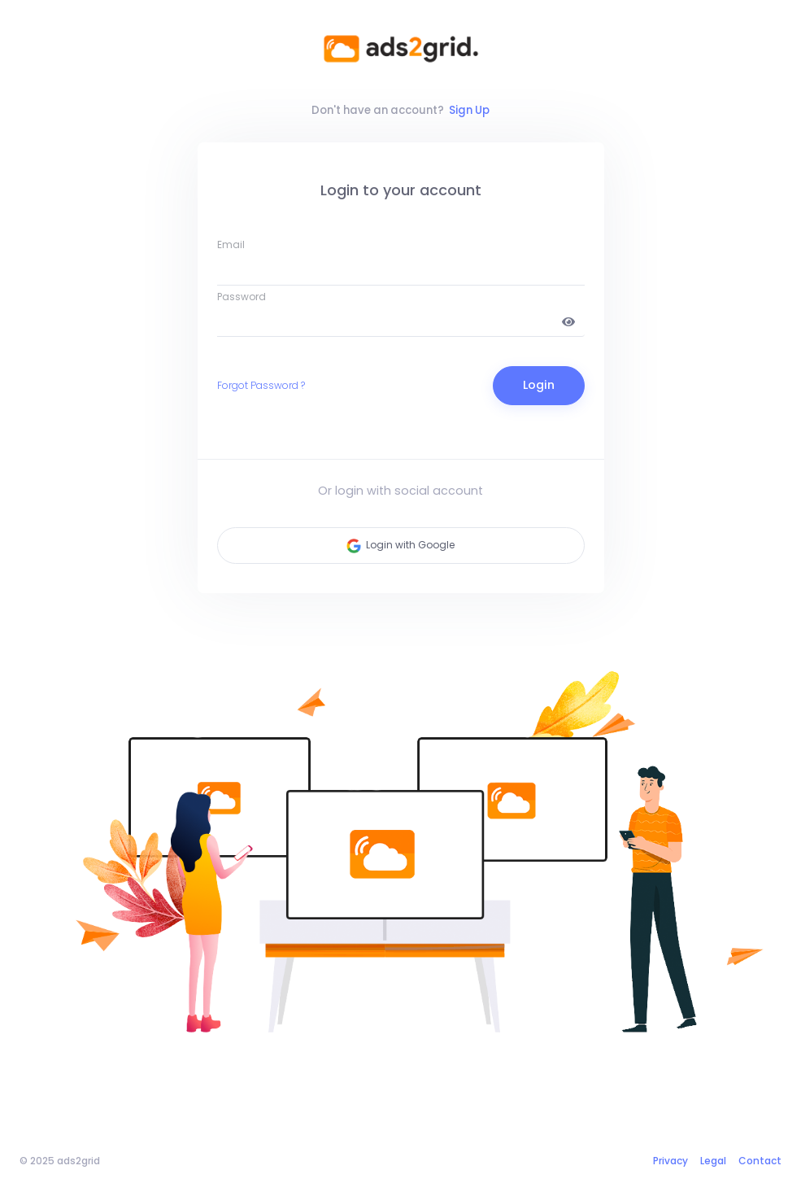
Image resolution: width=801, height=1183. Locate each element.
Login (539, 385)
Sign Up (469, 110)
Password (241, 296)
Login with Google (400, 545)
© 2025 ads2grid (60, 1161)
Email (231, 244)
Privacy (670, 1161)
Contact (759, 1161)
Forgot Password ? (261, 385)
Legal (713, 1161)
